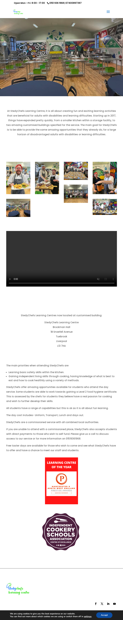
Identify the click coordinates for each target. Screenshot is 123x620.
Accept (104, 615)
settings (87, 616)
